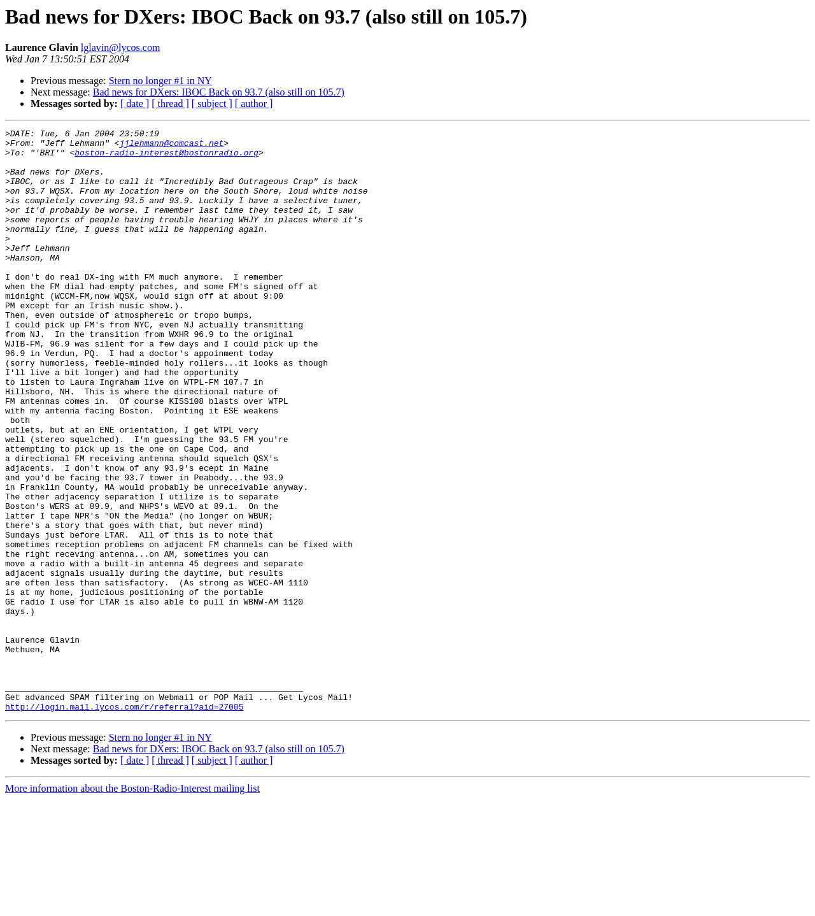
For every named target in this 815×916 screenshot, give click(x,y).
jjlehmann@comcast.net (171, 146)
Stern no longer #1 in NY (160, 80)
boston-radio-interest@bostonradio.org (166, 158)
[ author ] (254, 103)
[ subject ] (212, 103)
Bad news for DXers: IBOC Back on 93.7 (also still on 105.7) (218, 92)
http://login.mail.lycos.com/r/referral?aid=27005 (124, 823)
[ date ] (134, 103)
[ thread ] (170, 103)
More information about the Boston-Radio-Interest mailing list (132, 904)
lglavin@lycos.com (120, 47)
